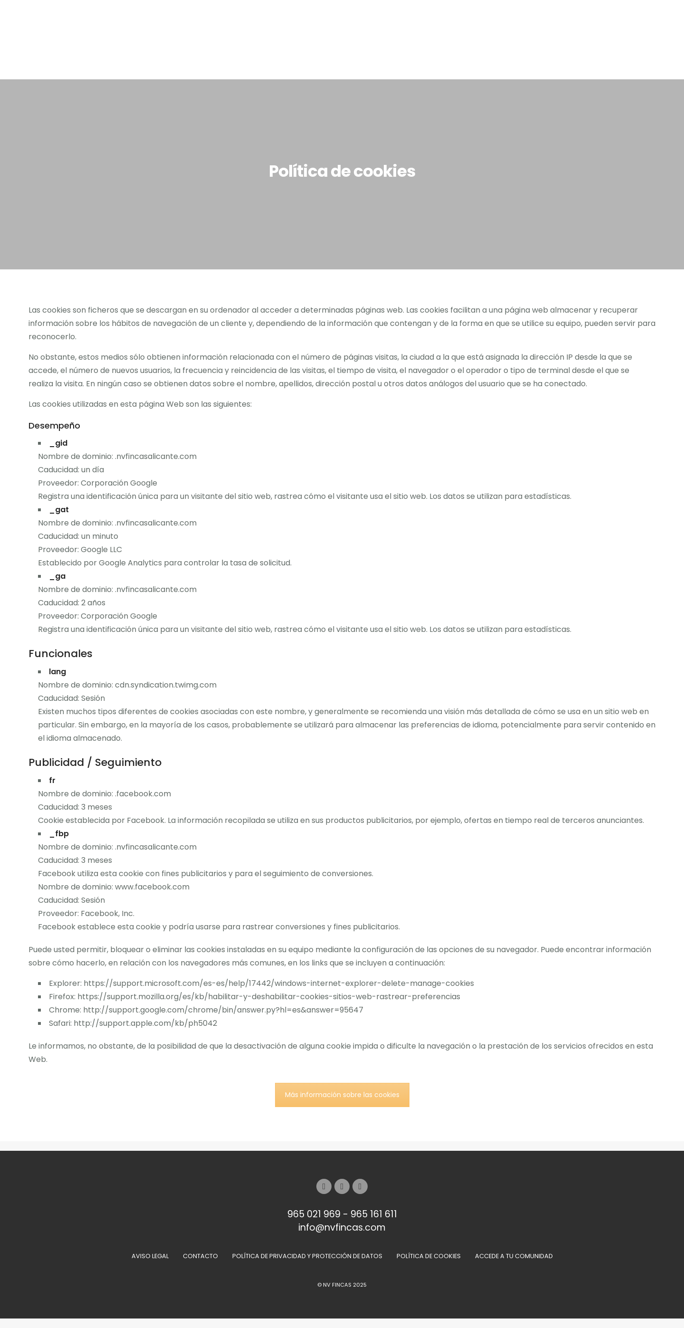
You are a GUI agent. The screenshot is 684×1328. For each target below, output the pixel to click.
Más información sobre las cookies (342, 1094)
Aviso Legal (150, 1256)
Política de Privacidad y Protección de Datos (307, 1256)
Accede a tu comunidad (514, 1256)
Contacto (200, 1256)
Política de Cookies (429, 1256)
